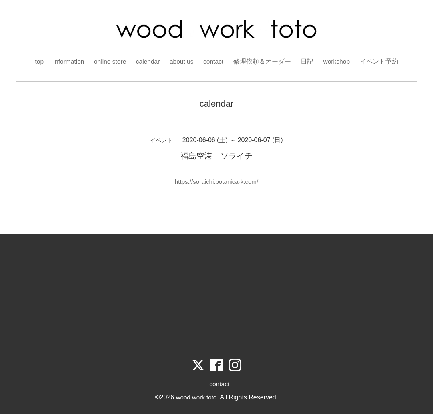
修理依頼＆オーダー (264, 61)
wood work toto (196, 398)
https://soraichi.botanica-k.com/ (216, 181)
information (67, 61)
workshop (338, 61)
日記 (308, 61)
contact (214, 61)
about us (182, 61)
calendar (148, 61)
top (36, 61)
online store (109, 61)
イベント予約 (381, 61)
